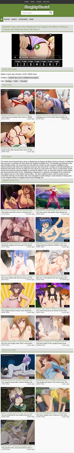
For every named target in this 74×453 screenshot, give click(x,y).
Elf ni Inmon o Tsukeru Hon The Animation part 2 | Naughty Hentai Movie (25, 211)
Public (16, 81)
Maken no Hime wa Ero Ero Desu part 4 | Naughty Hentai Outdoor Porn (24, 413)
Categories (23, 19)
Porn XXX (47, 2)
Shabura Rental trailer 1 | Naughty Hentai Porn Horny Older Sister (23, 342)
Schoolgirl (23, 81)
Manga (14, 19)
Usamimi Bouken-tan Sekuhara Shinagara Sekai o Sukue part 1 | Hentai (25, 380)
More (31, 19)
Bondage (9, 81)
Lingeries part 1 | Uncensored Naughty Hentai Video (18, 446)
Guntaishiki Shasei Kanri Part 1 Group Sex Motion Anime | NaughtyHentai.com (27, 243)
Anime (32, 2)
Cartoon (39, 2)
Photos (7, 19)
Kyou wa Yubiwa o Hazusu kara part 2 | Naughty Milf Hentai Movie (23, 276)
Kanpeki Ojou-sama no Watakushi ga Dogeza (23, 78)
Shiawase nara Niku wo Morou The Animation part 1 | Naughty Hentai (24, 309)
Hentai (26, 2)
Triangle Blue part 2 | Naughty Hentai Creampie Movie (54, 380)
